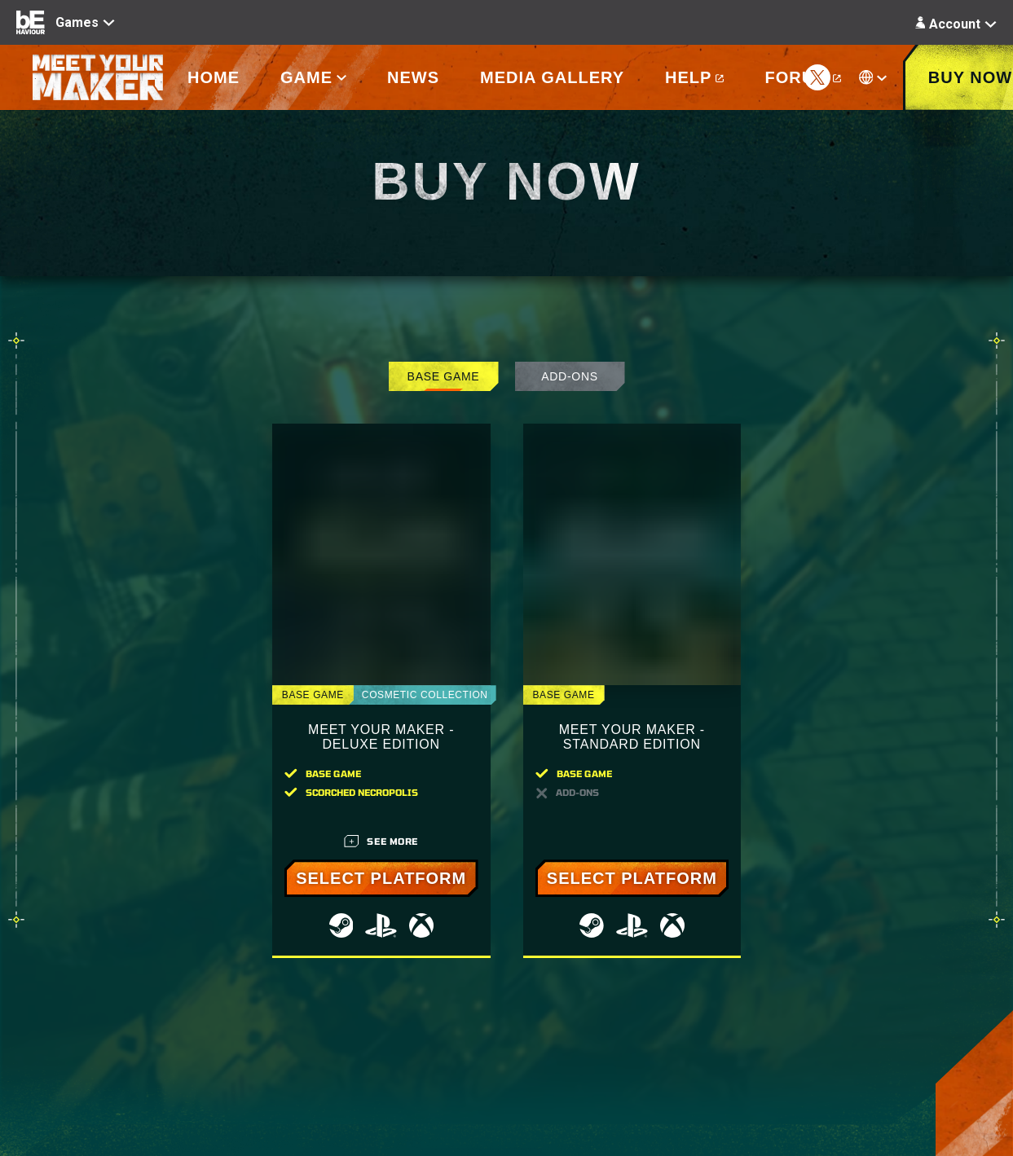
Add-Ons (569, 376)
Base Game (443, 376)
